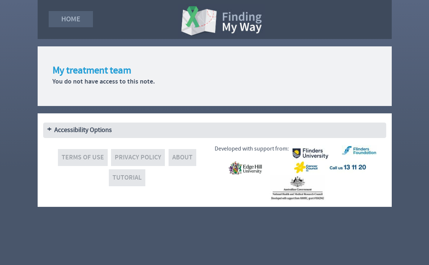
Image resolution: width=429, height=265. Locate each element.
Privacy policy (138, 157)
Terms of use (83, 157)
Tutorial (127, 177)
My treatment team (91, 70)
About (182, 157)
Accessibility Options (83, 130)
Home (70, 19)
